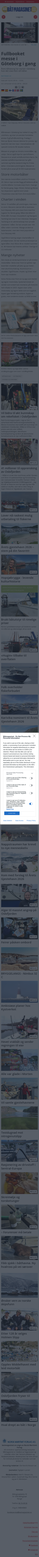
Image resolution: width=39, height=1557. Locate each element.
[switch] (31, 778)
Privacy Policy (31, 820)
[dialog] (19, 778)
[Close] (35, 737)
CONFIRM (12, 813)
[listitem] (19, 773)
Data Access (19, 820)
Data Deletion (7, 820)
